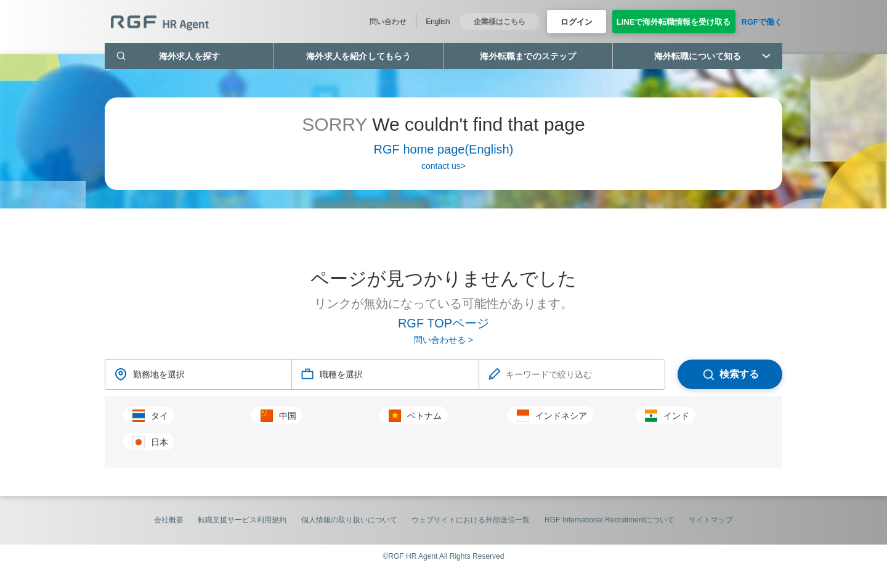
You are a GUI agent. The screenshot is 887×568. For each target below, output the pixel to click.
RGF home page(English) (444, 149)
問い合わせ (388, 21)
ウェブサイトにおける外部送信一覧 (470, 520)
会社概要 (169, 520)
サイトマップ (711, 520)
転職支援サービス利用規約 (242, 520)
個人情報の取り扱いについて (349, 520)
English (438, 21)
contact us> (443, 166)
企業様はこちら (499, 21)
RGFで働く (762, 22)
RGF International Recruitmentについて (609, 520)
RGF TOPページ (443, 323)
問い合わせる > (443, 340)
